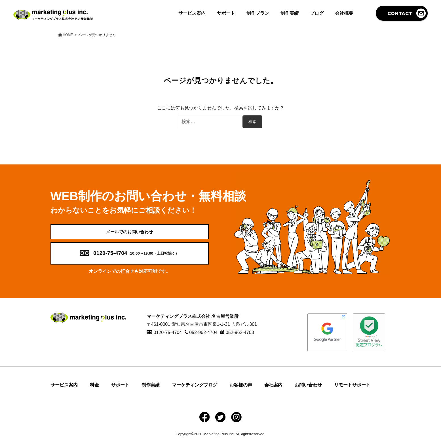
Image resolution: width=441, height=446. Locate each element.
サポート (226, 13)
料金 (94, 390)
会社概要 (344, 13)
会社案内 (273, 390)
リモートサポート (352, 390)
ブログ (317, 13)
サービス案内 (192, 13)
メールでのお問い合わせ (130, 234)
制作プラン (257, 13)
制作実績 (289, 13)
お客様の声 (240, 390)
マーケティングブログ (194, 390)
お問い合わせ (308, 390)
